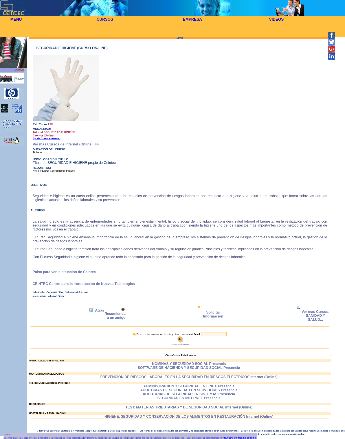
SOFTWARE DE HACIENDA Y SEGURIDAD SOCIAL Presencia (189, 368)
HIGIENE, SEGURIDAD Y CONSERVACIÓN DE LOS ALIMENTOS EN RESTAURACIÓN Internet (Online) (189, 416)
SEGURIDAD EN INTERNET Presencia (188, 398)
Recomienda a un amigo (115, 315)
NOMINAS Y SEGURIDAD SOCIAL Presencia (189, 364)
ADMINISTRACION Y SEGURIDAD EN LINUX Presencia (189, 386)
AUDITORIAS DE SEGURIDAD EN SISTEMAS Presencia (189, 394)
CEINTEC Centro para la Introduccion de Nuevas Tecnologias (84, 284)
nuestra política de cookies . (240, 437)
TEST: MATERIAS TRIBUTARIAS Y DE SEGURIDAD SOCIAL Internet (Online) (188, 407)
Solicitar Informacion (213, 314)
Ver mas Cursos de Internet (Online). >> (66, 144)
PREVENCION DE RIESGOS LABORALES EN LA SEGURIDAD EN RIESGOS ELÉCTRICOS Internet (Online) (189, 377)
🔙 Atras (96, 310)
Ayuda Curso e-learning (47, 138)
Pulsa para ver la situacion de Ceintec (64, 272)
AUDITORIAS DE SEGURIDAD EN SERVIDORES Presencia (188, 390)
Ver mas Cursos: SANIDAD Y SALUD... (315, 315)
